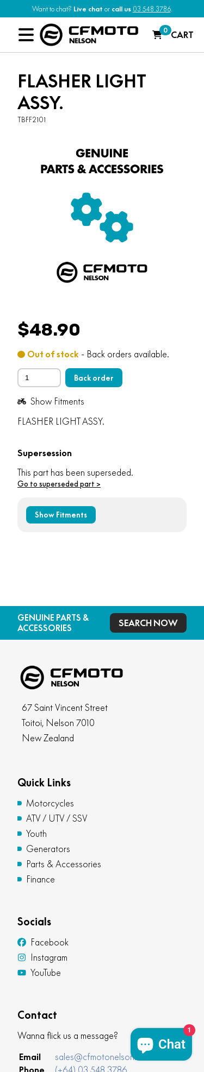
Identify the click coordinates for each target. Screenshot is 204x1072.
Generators (48, 848)
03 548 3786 (152, 9)
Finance (40, 879)
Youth (36, 833)
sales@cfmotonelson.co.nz (106, 1056)
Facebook (43, 942)
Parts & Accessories (63, 864)
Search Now (148, 622)
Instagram (42, 957)
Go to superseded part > (59, 484)
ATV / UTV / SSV (57, 818)
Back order (94, 378)
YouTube (39, 972)
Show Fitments (50, 401)
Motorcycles (50, 803)
